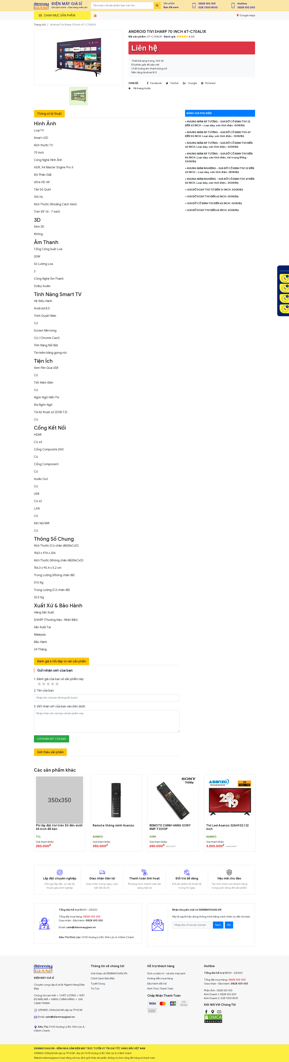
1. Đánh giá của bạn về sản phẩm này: (59, 681)
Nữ (229, 925)
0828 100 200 (246, 7)
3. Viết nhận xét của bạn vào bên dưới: (59, 706)
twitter (172, 83)
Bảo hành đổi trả (157, 983)
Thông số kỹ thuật (49, 114)
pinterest (208, 83)
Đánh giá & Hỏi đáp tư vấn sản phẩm (61, 661)
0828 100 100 (207, 3)
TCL (38, 836)
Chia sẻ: (133, 83)
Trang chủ (40, 24)
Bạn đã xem (171, 7)
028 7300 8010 (208, 7)
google (190, 83)
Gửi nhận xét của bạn (51, 738)
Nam (218, 925)
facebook (154, 83)
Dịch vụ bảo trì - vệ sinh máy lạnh (166, 973)
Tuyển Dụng (98, 983)
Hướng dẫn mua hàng (160, 978)
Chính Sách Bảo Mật (103, 978)
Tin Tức (95, 988)
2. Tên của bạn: (44, 690)
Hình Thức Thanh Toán (160, 988)
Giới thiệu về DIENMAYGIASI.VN (109, 973)
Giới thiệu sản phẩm (50, 752)
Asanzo (98, 836)
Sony (152, 836)
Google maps (246, 15)
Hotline (242, 3)
